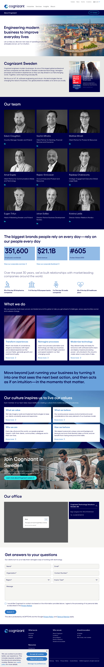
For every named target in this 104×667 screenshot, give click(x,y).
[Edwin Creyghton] (19, 121)
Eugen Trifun (10, 213)
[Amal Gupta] (19, 160)
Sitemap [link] (51, 660)
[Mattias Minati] (84, 121)
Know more (10, 358)
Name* (9, 566)
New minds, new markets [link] (84, 637)
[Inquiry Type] (76, 579)
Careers (73, 2)
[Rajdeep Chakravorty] (84, 160)
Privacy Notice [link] (64, 660)
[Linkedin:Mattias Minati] (70, 143)
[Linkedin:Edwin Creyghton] (5, 143)
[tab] (84, 510)
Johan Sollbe (43, 213)
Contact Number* (61, 573)
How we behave (62, 427)
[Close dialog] (46, 519)
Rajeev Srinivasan (45, 174)
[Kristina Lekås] (84, 199)
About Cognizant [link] (57, 633)
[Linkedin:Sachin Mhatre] (38, 146)
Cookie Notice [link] (74, 660)
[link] (14, 6)
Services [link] (30, 635)
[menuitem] (73, 2)
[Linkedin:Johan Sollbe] (38, 223)
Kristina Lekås (76, 213)
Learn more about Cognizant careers (19, 478)
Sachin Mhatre (44, 136)
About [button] (53, 6)
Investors (88, 2)
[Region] (28, 579)
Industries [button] (30, 6)
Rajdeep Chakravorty (80, 174)
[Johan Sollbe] (52, 199)
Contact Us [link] (31, 648)
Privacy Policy (48, 616)
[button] (96, 2)
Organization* (11, 573)
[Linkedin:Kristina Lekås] (70, 221)
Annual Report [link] (57, 637)
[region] (24, 658)
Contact (95, 12)
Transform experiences (17, 341)
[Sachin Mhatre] (52, 121)
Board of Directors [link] (58, 639)
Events (83, 2)
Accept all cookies (37, 654)
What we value (13, 410)
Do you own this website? (30, 525)
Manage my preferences (37, 664)
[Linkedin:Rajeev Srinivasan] (38, 184)
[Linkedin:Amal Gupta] (5, 184)
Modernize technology (82, 341)
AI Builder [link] (79, 633)
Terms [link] (57, 660)
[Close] (46, 651)
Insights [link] (30, 637)
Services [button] (39, 6)
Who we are (12, 427)
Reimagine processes (49, 341)
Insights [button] (46, 6)
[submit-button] (10, 612)
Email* (56, 566)
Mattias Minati (76, 136)
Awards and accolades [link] (59, 641)
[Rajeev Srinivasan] (52, 160)
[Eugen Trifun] (19, 199)
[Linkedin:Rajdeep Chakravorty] (70, 184)
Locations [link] (55, 635)
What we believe (62, 410)
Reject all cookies (36, 659)
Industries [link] (31, 633)
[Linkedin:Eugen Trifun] (5, 221)
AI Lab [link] (79, 635)
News (77, 2)
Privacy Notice (26, 605)
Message (9, 586)
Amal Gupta (10, 174)
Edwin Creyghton (12, 136)
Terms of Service (63, 616)
